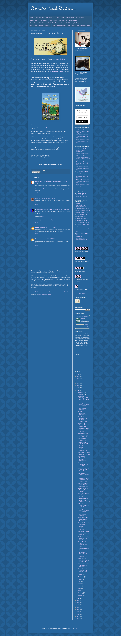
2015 (78, 602)
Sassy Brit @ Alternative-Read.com (45, 181)
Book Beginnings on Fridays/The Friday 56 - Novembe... (83, 404)
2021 (78, 383)
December (81, 392)
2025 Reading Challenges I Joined (75, 23)
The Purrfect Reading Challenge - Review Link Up (82, 168)
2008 (78, 618)
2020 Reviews (80, 17)
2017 (78, 598)
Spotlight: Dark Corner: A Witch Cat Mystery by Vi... (83, 425)
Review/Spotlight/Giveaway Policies (44, 17)
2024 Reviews (63, 20)
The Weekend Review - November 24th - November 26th (83, 430)
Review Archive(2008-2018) (37, 23)
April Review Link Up (81, 214)
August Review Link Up (82, 222)
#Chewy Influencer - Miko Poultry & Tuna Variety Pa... (84, 444)
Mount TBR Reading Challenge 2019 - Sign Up (83, 495)
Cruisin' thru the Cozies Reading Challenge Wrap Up (83, 158)
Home (31, 17)
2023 (78, 378)
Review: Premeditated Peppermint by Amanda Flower (83, 570)
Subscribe (82, 121)
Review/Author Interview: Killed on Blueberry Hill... (83, 560)
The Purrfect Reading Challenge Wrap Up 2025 (83, 172)
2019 (78, 388)
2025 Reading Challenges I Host (55, 23)
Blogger (76, 628)
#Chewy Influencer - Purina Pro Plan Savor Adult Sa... (83, 485)
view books (87, 327)
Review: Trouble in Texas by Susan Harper (83, 490)
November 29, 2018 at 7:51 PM (47, 239)
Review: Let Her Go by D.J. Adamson (84, 523)
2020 (78, 385)
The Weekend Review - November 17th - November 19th (83, 480)
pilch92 (37, 227)
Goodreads (44, 128)
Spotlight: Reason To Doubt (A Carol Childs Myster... (83, 469)
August (80, 579)
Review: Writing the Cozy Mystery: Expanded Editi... (83, 519)
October (80, 574)
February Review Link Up (83, 210)
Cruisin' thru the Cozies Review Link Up (82, 154)
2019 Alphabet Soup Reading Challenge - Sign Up (83, 505)
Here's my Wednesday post (42, 189)
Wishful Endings (59, 59)
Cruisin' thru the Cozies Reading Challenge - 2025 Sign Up (82, 150)
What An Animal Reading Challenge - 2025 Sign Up (82, 176)
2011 (78, 611)
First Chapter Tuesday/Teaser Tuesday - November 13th (82, 554)
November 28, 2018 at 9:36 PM (48, 227)
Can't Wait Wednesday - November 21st (82, 449)
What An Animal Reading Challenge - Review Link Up (82, 181)
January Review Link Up (82, 208)
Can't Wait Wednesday (40, 35)
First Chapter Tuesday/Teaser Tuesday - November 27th (82, 419)
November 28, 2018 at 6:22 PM (61, 209)
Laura (36, 239)
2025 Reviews (73, 20)
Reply (36, 193)
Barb (36, 198)
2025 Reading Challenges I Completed (40, 25)
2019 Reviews (70, 17)
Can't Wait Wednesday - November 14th (82, 528)
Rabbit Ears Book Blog (47, 220)
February (80, 593)
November (81, 394)
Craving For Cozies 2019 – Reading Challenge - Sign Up (84, 500)
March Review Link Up (82, 212)
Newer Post (35, 291)
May (79, 586)
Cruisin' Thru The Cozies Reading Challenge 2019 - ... (83, 543)
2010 (78, 614)
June (79, 583)
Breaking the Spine (56, 71)
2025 (78, 374)
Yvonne (82, 318)
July (79, 581)
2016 (78, 600)
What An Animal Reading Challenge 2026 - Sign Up (82, 141)
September (81, 577)
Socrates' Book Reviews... (53, 8)
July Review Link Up (81, 220)
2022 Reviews (43, 20)
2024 (78, 376)
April (79, 588)
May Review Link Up (81, 216)
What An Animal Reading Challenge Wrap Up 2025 (83, 185)
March (80, 590)
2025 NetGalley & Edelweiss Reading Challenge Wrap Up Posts (81, 239)
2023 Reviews (53, 20)
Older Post (66, 291)
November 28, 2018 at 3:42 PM (46, 198)
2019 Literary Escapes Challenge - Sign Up (84, 453)
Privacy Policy (60, 17)
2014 (78, 605)
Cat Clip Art (82, 293)
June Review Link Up (82, 218)
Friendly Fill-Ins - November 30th (82, 408)
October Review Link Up (82, 228)
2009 (78, 616)
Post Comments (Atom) (44, 294)
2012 (78, 609)
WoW (42, 216)
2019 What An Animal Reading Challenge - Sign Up (83, 533)
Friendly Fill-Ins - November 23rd (82, 439)
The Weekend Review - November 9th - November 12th (83, 565)
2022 (78, 381)
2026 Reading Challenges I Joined (81, 25)
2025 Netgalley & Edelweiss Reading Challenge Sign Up (81, 205)
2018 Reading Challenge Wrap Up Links (83, 475)
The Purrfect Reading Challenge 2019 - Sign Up (83, 538)
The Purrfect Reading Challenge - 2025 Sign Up (82, 163)
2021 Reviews (33, 20)
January (80, 595)
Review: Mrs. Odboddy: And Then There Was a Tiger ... (84, 398)
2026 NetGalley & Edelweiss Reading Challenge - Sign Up (81, 195)
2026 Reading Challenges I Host (61, 25)
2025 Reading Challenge (82, 316)
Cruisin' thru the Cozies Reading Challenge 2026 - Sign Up (82, 131)
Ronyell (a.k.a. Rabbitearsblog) (44, 209)
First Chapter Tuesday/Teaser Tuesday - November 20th (82, 458)
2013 (78, 607)
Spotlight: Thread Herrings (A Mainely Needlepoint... (83, 548)
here (36, 74)
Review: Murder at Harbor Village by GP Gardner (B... (83, 464)
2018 (78, 390)
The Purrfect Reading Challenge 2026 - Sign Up (82, 136)
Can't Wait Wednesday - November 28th (82, 413)
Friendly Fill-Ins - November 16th (82, 514)
